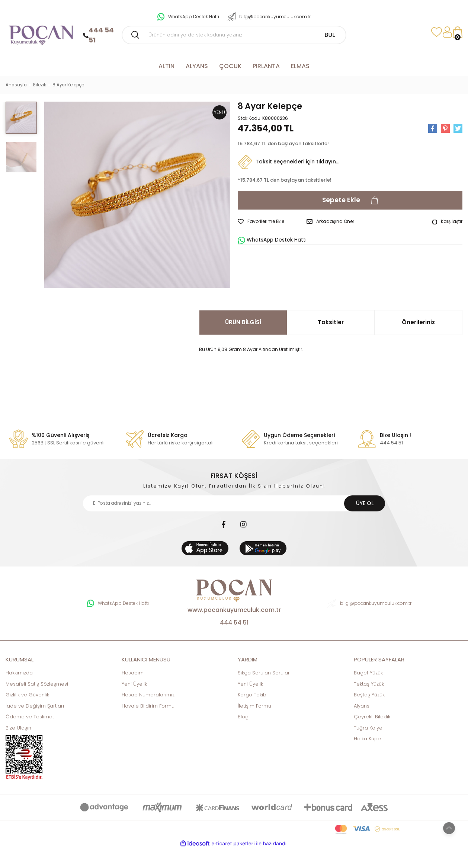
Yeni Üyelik (134, 683)
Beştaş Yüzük (369, 694)
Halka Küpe (367, 738)
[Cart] (457, 32)
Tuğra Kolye (368, 727)
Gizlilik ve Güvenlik (27, 694)
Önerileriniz (418, 322)
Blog (243, 716)
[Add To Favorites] (261, 221)
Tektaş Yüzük (369, 683)
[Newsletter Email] (234, 503)
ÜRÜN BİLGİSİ (243, 322)
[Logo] (41, 32)
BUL (329, 35)
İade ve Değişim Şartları (35, 705)
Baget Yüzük (368, 672)
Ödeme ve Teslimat (30, 716)
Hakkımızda (19, 672)
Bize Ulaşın (18, 727)
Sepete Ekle (350, 200)
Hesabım (133, 672)
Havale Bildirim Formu (148, 705)
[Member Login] (447, 32)
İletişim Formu (254, 705)
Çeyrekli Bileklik (372, 716)
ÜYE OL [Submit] (365, 503)
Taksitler (331, 322)
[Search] (234, 35)
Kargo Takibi (252, 694)
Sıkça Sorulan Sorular (264, 672)
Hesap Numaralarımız (148, 694)
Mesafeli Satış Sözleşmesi (37, 683)
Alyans (361, 705)
